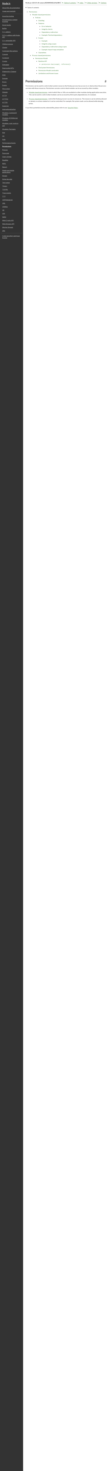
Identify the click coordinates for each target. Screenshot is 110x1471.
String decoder (7, 179)
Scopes (40, 54)
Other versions (55, 18)
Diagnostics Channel (9, 71)
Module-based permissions (41, 31)
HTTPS (5, 102)
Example (44, 57)
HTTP (4, 95)
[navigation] (66, 57)
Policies (38, 34)
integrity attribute (100, 275)
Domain (5, 78)
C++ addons (6, 32)
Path (3, 139)
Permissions (6, 146)
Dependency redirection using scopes (54, 63)
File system (6, 89)
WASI (4, 217)
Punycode (5, 153)
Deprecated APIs (8, 68)
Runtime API (42, 77)
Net (3, 132)
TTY (3, 196)
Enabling (41, 37)
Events (4, 85)
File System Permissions (46, 84)
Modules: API (10, 124)
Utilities (5, 207)
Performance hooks (9, 143)
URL (3, 203)
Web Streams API (8, 224)
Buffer (4, 28)
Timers (4, 186)
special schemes (52, 566)
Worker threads (7, 227)
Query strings (6, 157)
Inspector (5, 106)
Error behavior (46, 43)
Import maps (30, 921)
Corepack (5, 58)
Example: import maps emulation (53, 66)
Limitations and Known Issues (48, 90)
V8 (3, 210)
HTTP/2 (5, 99)
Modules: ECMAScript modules (10, 119)
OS (3, 136)
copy (97, 194)
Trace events (6, 193)
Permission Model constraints (48, 87)
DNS (4, 75)
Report (4, 167)
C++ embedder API (9, 40)
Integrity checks (47, 45)
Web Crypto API (8, 220)
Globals (5, 92)
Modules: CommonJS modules (9, 114)
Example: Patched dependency (52, 51)
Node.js (6, 3)
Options (66, 18)
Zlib (3, 231)
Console (5, 54)
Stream (4, 176)
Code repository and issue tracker (11, 237)
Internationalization (9, 109)
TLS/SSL (5, 189)
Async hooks (6, 25)
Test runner (6, 182)
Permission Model (41, 75)
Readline (5, 160)
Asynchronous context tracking (9, 20)
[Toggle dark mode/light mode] (105, 8)
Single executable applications (8, 171)
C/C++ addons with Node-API (11, 36)
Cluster (4, 47)
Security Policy (73, 124)
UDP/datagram (7, 200)
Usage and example (8, 11)
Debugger (5, 65)
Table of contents (32, 18)
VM (3, 213)
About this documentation (11, 8)
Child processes (7, 44)
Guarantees (42, 69)
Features (41, 40)
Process (5, 150)
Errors (4, 82)
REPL (4, 163)
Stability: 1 (31, 142)
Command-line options (10, 51)
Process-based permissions (41, 72)
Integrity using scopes (49, 60)
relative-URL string (36, 319)
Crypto (4, 61)
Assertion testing (8, 16)
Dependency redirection (50, 48)
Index (44, 18)
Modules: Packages (9, 129)
